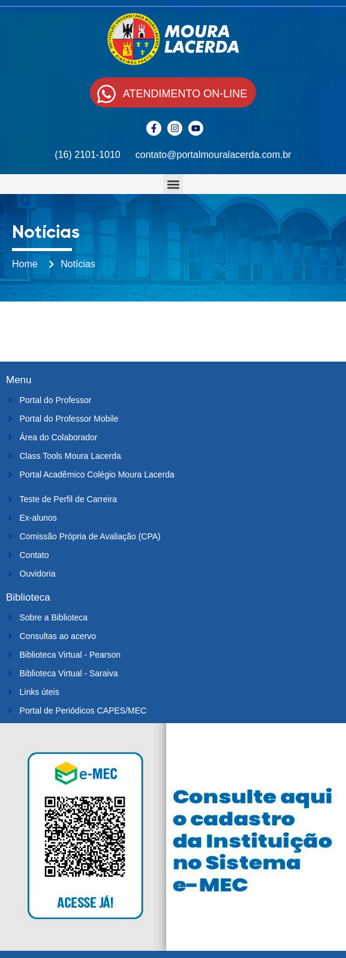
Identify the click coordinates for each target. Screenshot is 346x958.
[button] (173, 184)
